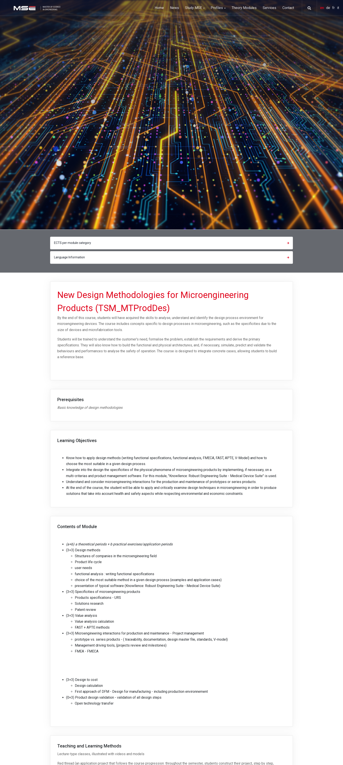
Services (269, 8)
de (328, 8)
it (338, 8)
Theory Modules (244, 8)
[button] (307, 8)
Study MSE (195, 8)
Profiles (218, 8)
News (174, 8)
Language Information (172, 257)
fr (334, 8)
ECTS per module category (172, 243)
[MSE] (36, 7)
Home (159, 8)
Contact (288, 8)
